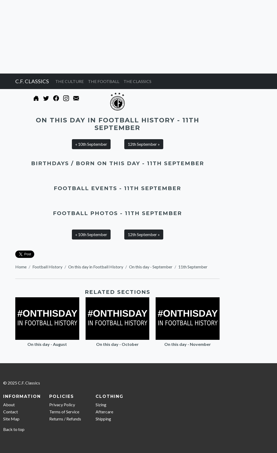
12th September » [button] (144, 144)
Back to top (13, 429)
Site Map (11, 418)
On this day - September (150, 266)
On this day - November (187, 344)
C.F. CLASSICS (32, 81)
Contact (10, 411)
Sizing (101, 404)
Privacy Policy (62, 404)
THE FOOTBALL (103, 81)
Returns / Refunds (65, 418)
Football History (47, 266)
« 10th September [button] (91, 144)
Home (21, 266)
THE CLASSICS (137, 81)
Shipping (103, 418)
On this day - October (117, 344)
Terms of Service (64, 411)
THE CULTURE (69, 81)
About (9, 404)
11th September (192, 266)
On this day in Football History (95, 266)
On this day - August (47, 344)
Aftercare (104, 411)
